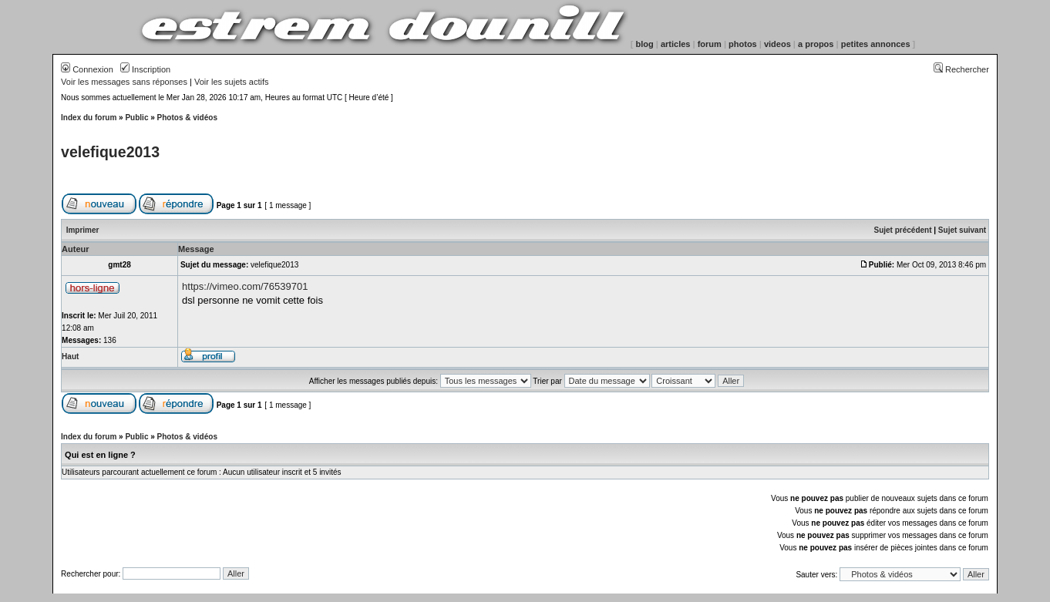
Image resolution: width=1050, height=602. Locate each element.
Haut (70, 356)
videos (777, 44)
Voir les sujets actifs (231, 81)
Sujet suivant (962, 230)
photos (743, 44)
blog (645, 44)
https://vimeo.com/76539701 (245, 286)
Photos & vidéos (187, 117)
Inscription (145, 69)
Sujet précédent (902, 230)
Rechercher (961, 69)
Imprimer (82, 230)
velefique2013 (110, 151)
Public (136, 117)
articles (676, 44)
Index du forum (88, 117)
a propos (815, 44)
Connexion (87, 69)
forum (710, 44)
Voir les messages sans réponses (124, 81)
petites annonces (875, 44)
